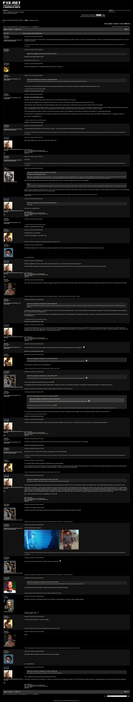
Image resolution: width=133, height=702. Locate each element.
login (17, 12)
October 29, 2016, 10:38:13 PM (33, 156)
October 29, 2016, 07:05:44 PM (33, 125)
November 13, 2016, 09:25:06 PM (34, 596)
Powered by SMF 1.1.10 (58, 700)
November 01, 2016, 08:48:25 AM (34, 279)
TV (29, 26)
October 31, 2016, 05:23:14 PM (33, 229)
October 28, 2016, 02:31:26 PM (33, 63)
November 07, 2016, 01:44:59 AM (34, 460)
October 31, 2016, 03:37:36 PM (33, 219)
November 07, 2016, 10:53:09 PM (34, 557)
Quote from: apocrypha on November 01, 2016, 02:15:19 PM (42, 396)
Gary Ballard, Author (28, 152)
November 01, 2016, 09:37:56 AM (34, 324)
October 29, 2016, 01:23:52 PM (33, 94)
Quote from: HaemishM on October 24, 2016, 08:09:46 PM (42, 79)
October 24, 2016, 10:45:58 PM (33, 49)
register (22, 12)
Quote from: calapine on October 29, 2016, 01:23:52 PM (41, 172)
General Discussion (23, 26)
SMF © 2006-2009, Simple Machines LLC (71, 700)
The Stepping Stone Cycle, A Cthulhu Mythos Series (37, 151)
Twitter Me (26, 153)
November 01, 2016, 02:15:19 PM (34, 371)
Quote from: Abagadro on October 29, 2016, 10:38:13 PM (41, 202)
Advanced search (33, 20)
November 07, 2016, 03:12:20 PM (34, 524)
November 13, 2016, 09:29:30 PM (34, 616)
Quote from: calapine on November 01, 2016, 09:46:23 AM (42, 358)
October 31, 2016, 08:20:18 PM (33, 260)
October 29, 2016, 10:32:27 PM (33, 137)
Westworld (36, 26)
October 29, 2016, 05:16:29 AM (33, 75)
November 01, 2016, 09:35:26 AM (34, 299)
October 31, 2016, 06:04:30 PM (33, 244)
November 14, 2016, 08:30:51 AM (34, 667)
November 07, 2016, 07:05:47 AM (34, 475)
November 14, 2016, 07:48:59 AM (34, 651)
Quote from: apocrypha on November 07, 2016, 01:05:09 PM (42, 582)
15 (14, 29)
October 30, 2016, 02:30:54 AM (33, 168)
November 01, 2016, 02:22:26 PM (34, 419)
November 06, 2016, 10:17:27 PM (34, 448)
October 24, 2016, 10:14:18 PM (33, 36)
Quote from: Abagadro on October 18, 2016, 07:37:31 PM (41, 53)
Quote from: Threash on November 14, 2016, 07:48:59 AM (42, 671)
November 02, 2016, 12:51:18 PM (34, 438)
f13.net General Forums (12, 26)
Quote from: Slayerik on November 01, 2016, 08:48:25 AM (42, 303)
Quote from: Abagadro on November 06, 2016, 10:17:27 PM (42, 479)
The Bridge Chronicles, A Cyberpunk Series (36, 150)
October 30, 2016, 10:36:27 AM (33, 198)
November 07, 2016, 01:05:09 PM (34, 504)
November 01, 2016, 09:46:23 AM (34, 343)
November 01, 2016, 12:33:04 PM (34, 354)
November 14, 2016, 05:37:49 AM (34, 631)
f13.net (4, 26)
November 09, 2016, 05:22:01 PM (34, 577)
